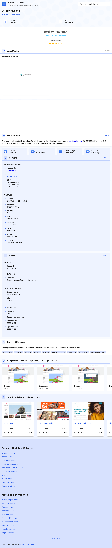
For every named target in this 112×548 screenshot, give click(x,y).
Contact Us (56, 539)
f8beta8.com (7, 507)
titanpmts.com (8, 514)
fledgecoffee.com (9, 518)
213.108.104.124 (12, 176)
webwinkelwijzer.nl (82, 423)
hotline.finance (8, 460)
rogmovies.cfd (8, 533)
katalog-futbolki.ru (10, 503)
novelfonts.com (8, 529)
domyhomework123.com (12, 468)
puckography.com (10, 500)
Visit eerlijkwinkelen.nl (12, 14)
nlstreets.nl (9, 423)
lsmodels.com (8, 525)
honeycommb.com (10, 464)
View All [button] (107, 135)
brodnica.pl (7, 457)
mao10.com (7, 479)
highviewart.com (9, 482)
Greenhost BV (12, 170)
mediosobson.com (10, 522)
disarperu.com (8, 511)
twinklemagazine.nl (47, 423)
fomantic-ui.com (9, 486)
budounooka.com (9, 471)
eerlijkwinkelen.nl (75, 141)
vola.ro (5, 475)
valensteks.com (8, 453)
